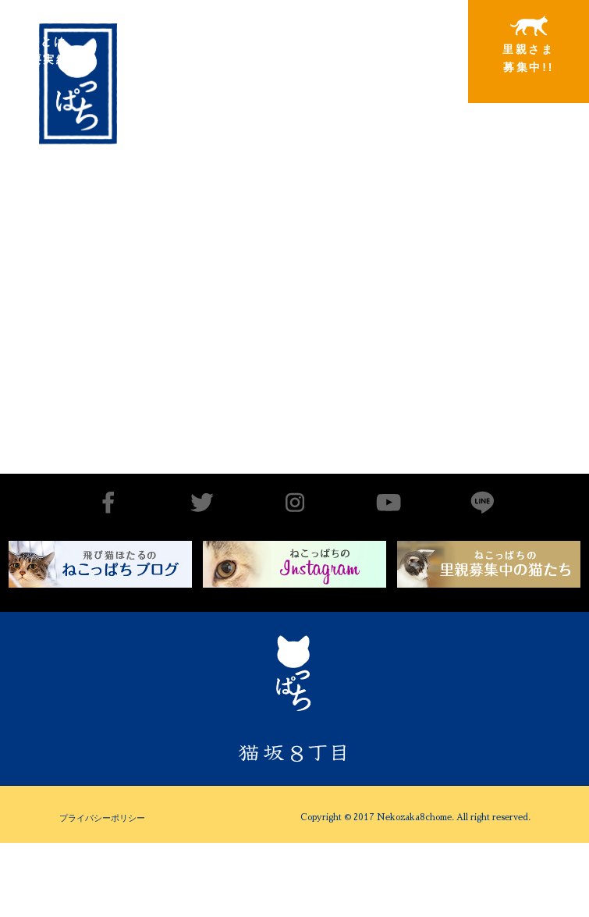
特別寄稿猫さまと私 (402, 45)
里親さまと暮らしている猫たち (275, 57)
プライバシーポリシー (102, 818)
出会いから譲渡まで (150, 44)
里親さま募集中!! (528, 44)
